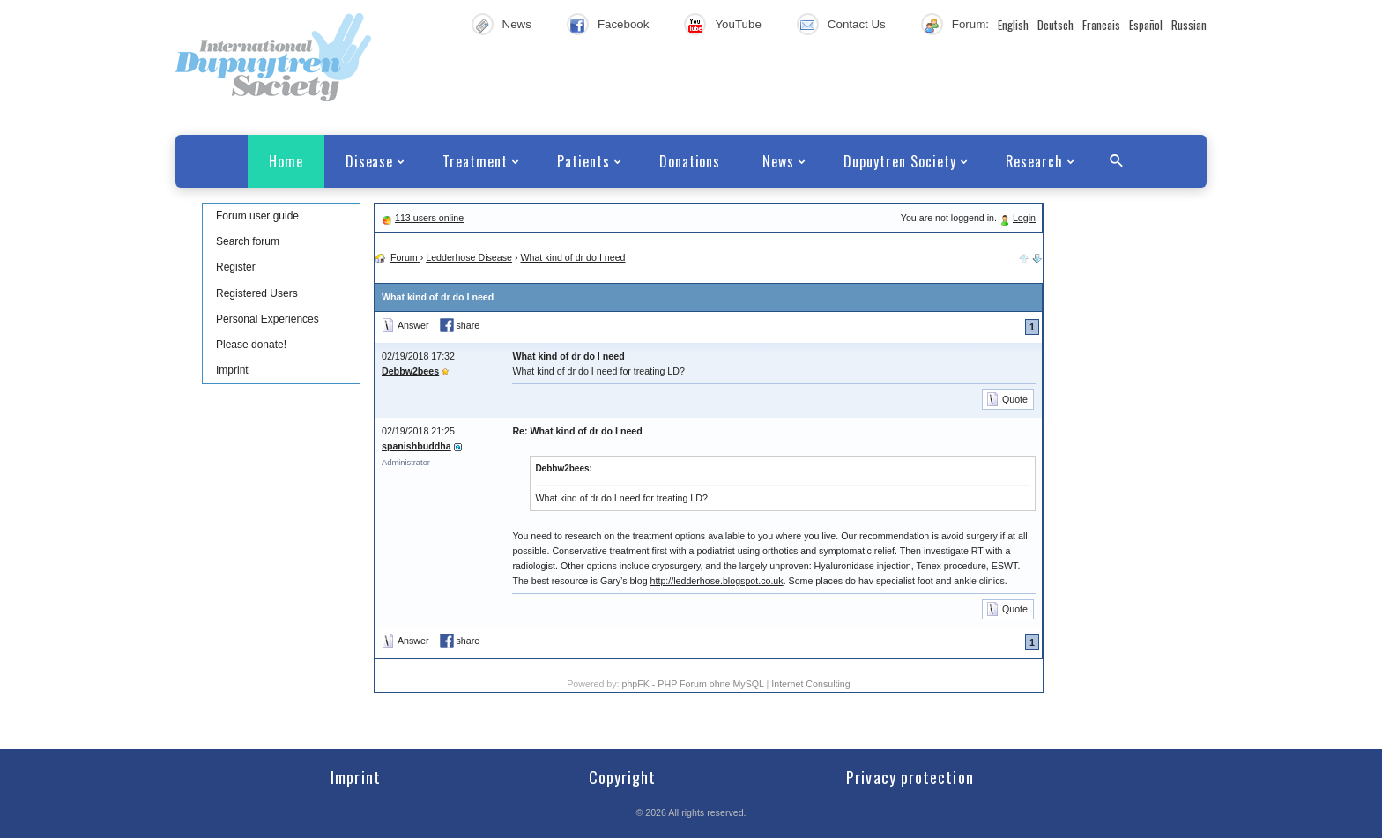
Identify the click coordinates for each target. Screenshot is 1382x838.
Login (1024, 217)
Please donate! (251, 344)
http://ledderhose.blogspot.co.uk (717, 580)
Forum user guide (257, 216)
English (1013, 24)
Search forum (247, 241)
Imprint (232, 370)
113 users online (429, 217)
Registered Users (257, 293)
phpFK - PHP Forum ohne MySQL (693, 684)
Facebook (624, 24)
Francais (1101, 24)
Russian (1189, 24)
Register (236, 267)
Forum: (970, 24)
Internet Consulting (810, 684)
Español (1146, 24)
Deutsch (1055, 24)
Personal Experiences (267, 319)
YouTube (738, 24)
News (516, 24)
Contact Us (857, 24)
